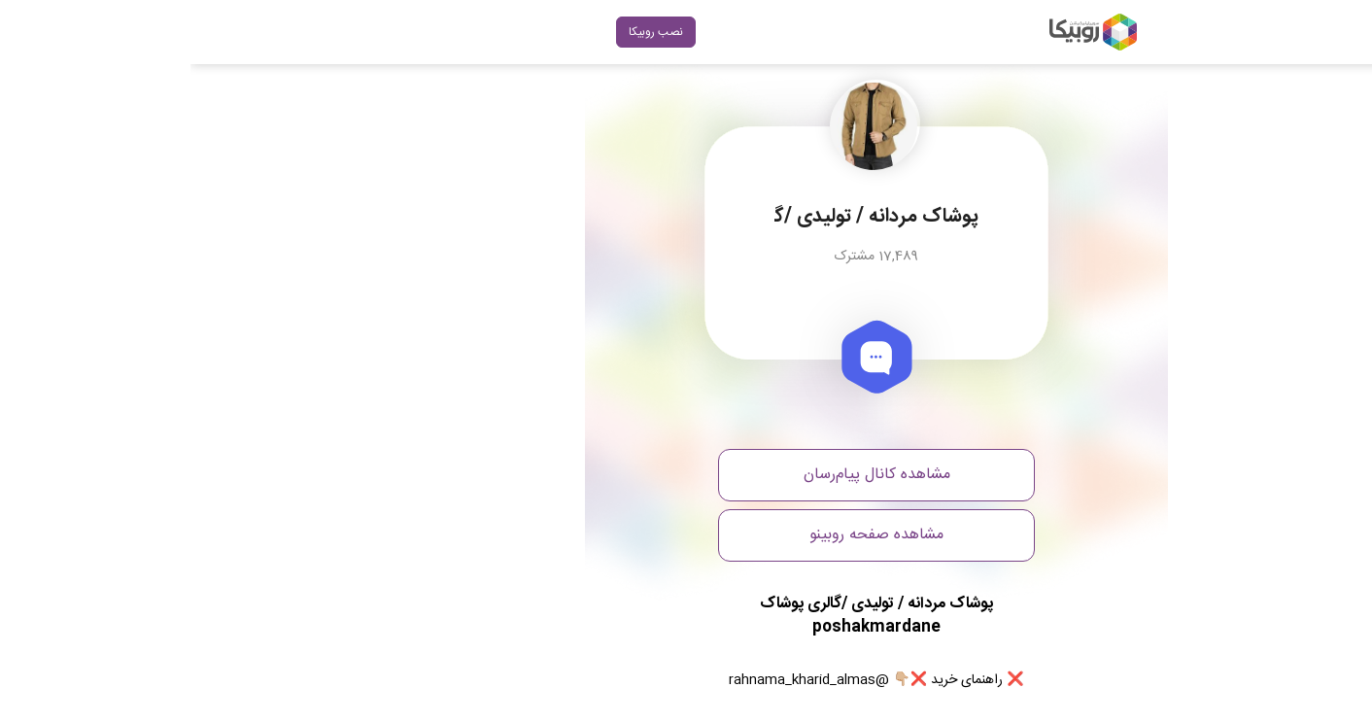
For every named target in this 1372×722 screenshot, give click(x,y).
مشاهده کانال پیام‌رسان (686, 475)
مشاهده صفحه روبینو (686, 535)
